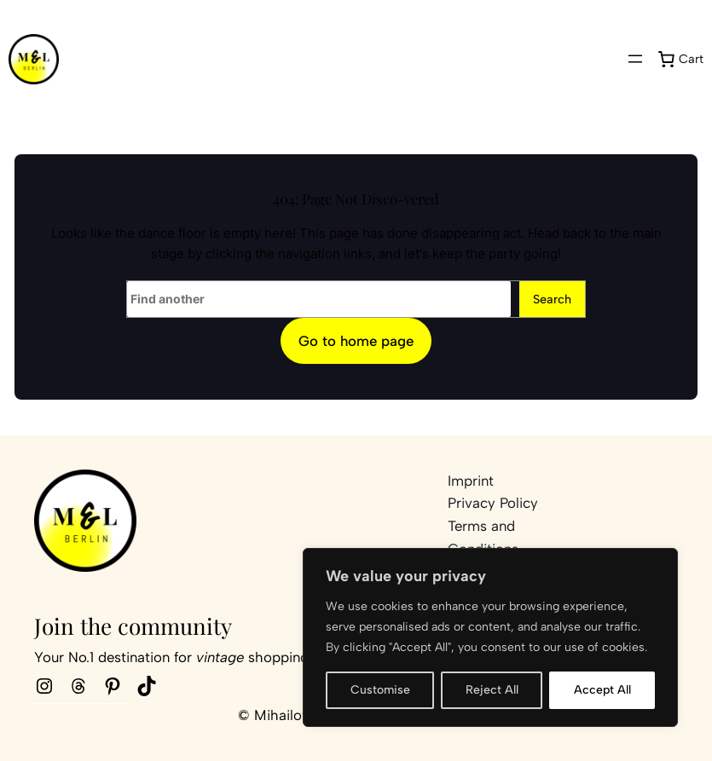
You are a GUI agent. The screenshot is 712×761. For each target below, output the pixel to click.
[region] (490, 637)
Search (552, 299)
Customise (380, 690)
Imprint (471, 480)
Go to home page (356, 340)
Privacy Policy (493, 502)
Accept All (602, 690)
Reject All (492, 690)
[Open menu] (635, 59)
